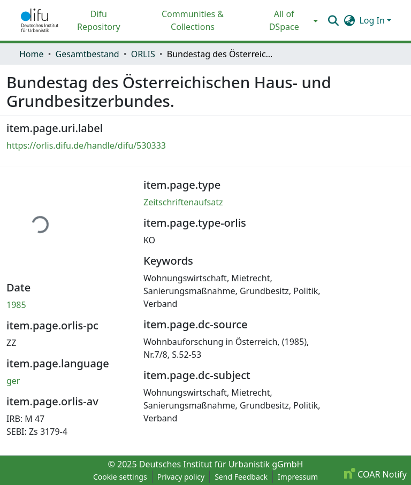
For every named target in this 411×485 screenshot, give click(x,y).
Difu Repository (98, 20)
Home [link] (31, 54)
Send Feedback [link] (241, 477)
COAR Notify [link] (375, 474)
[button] (39, 20)
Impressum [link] (298, 477)
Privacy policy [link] (181, 477)
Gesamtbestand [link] (87, 54)
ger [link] (13, 381)
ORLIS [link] (143, 54)
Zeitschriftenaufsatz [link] (183, 202)
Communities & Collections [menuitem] (193, 20)
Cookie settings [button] (120, 477)
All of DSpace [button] (284, 20)
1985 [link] (16, 305)
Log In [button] (373, 20)
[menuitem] (287, 20)
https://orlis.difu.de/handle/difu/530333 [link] (86, 145)
